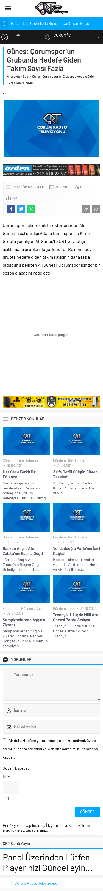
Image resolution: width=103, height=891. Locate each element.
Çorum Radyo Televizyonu (36, 883)
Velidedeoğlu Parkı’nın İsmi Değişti (76, 551)
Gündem (9, 460)
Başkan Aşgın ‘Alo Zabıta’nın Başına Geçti (23, 551)
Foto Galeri (11, 608)
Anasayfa (13, 76)
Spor (26, 76)
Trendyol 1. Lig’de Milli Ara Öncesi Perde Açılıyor (75, 617)
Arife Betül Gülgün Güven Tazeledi (75, 474)
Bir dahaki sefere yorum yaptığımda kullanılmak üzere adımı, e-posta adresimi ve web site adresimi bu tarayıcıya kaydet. (50, 748)
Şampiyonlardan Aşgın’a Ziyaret (24, 622)
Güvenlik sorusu (16, 768)
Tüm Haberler (32, 187)
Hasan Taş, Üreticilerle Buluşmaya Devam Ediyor (51, 23)
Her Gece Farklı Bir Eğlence (19, 474)
